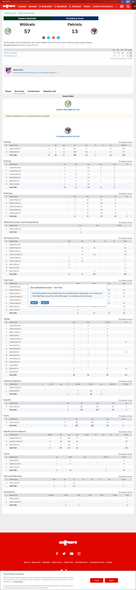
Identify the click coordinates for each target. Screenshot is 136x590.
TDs (57, 457)
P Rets (87, 435)
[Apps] (122, 6)
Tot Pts (124, 457)
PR (105, 241)
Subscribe (46, 562)
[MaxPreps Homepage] (68, 543)
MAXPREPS (7, 1)
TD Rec (66, 495)
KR (94, 241)
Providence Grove (74, 18)
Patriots (75, 24)
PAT (54, 479)
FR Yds (91, 384)
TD (95, 145)
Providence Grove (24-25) (68, 136)
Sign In (34, 302)
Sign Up (45, 302)
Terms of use (68, 562)
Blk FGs (126, 384)
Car (65, 164)
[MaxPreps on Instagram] (133, 1)
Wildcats (27, 24)
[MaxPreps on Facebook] (122, 1)
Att (55, 145)
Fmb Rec (77, 384)
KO (68, 403)
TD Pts (70, 457)
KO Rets (50, 435)
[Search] (128, 6)
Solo (74, 322)
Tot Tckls (107, 322)
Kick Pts (106, 457)
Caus (101, 384)
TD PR (101, 495)
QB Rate (123, 145)
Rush (69, 241)
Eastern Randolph (27, 18)
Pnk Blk (119, 225)
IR (114, 241)
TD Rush (51, 495)
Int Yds (51, 384)
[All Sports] (116, 6)
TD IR (90, 495)
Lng (111, 145)
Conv (84, 457)
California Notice (81, 562)
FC (117, 435)
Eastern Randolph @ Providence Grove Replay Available (34, 72)
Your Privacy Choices (97, 562)
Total (125, 241)
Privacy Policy (57, 562)
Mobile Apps (36, 562)
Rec (75, 196)
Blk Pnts (112, 384)
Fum (80, 225)
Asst (88, 322)
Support (109, 562)
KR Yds (126, 435)
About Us (27, 562)
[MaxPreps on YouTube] (71, 553)
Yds (64, 145)
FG (83, 479)
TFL (126, 322)
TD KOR (115, 495)
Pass (94, 283)
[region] (68, 580)
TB (126, 403)
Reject (111, 580)
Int (102, 145)
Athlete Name (13, 145)
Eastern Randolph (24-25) (68, 109)
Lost (97, 225)
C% (75, 145)
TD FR (78, 495)
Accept (96, 580)
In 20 (123, 419)
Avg (86, 145)
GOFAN (14, 1)
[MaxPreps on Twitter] (128, 1)
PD (67, 384)
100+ (114, 164)
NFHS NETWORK (24, 1)
